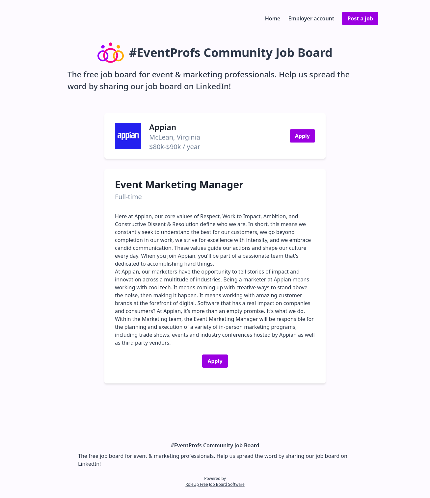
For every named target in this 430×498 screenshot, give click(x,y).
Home (273, 18)
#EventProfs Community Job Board (215, 445)
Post (360, 18)
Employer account (311, 18)
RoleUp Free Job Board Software (214, 484)
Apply (302, 136)
